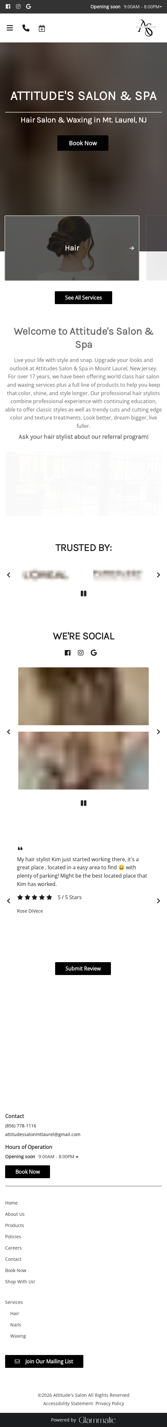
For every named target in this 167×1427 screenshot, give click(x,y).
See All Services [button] (83, 297)
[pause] (83, 594)
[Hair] (14, 1313)
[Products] (14, 1225)
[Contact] (13, 1259)
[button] (42, 28)
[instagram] (20, 7)
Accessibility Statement (68, 1403)
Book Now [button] (83, 143)
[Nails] (15, 1325)
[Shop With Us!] (20, 1281)
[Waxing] (18, 1336)
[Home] (11, 1203)
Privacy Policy (110, 1403)
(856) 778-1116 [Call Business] (20, 1126)
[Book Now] (15, 1270)
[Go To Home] (146, 28)
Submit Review (83, 968)
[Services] (14, 1302)
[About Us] (15, 1214)
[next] (158, 575)
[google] (30, 7)
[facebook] (10, 7)
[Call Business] (26, 28)
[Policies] (13, 1236)
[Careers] (13, 1248)
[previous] (8, 575)
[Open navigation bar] (10, 28)
